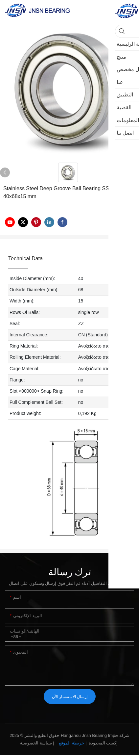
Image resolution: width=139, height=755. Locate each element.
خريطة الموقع (71, 743)
